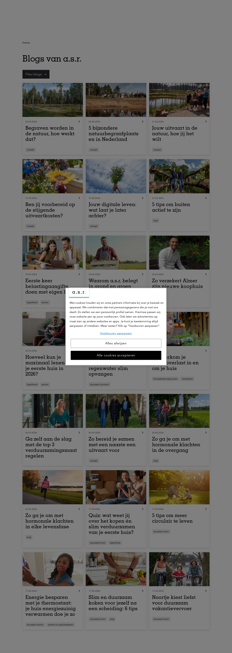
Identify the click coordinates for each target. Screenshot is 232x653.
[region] (116, 326)
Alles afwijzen (116, 343)
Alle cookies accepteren (116, 355)
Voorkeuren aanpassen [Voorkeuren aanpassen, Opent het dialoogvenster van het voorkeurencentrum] (116, 333)
